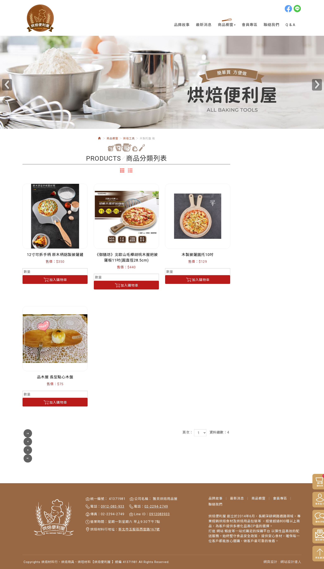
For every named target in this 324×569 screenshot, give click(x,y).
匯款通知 (313, 540)
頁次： (259, 433)
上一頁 (110, 434)
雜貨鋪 (31, 374)
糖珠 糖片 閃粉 (37, 328)
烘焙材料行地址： (104, 521)
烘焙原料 (33, 204)
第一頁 (99, 434)
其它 (32, 306)
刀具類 (34, 299)
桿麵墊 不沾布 (40, 226)
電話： (95, 498)
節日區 (31, 366)
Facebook (289, 8)
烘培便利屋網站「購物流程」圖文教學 (48, 194)
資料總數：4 (290, 433)
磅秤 (32, 286)
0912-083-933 (112, 498)
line (297, 8)
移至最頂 (313, 558)
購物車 (315, 480)
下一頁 (122, 434)
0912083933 (159, 506)
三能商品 (33, 359)
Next (317, 85)
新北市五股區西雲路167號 (139, 521)
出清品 (31, 397)
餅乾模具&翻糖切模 (41, 321)
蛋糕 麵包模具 (37, 313)
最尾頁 (133, 434)
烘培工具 (33, 219)
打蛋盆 (34, 233)
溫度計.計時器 (40, 266)
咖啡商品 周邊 (37, 382)
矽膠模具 (33, 336)
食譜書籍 (33, 351)
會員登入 (313, 504)
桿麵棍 (34, 239)
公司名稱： (143, 490)
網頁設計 (270, 553)
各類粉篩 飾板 (40, 259)
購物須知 (313, 522)
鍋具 (29, 389)
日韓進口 (33, 212)
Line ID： (141, 506)
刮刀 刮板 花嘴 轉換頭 (46, 273)
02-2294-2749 (156, 498)
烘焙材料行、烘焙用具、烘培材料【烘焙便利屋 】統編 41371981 (41, 18)
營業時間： (99, 513)
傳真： (95, 506)
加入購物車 (126, 280)
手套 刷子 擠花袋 (42, 253)
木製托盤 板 (38, 246)
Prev (7, 85)
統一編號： (99, 490)
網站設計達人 (290, 553)
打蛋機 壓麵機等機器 (45, 279)
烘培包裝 (33, 343)
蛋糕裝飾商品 (39, 292)
